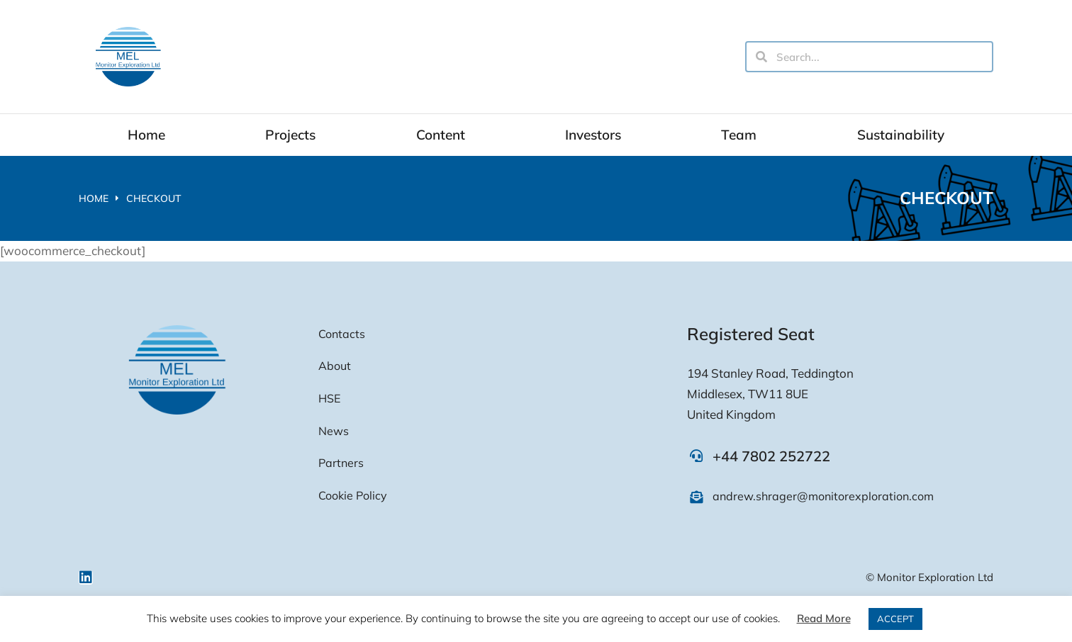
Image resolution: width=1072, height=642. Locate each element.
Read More (824, 618)
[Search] (761, 56)
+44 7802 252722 (771, 456)
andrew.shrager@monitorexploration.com (823, 496)
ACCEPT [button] (895, 618)
